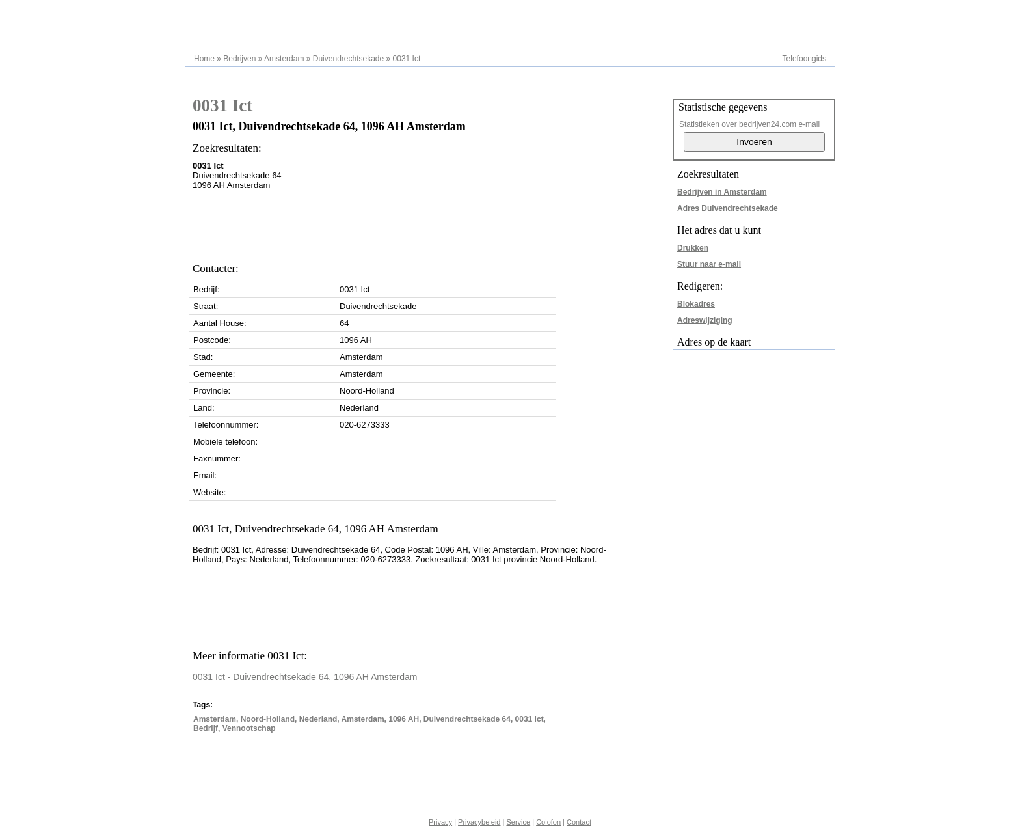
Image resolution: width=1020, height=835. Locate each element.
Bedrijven (239, 58)
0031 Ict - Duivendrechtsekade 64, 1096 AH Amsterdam (305, 677)
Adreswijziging (704, 320)
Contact (579, 822)
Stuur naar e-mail (709, 264)
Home (204, 58)
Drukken (692, 248)
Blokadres (696, 303)
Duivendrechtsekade (348, 58)
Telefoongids (804, 58)
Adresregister (803, 14)
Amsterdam (284, 58)
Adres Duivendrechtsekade (727, 208)
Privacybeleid (479, 822)
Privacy (440, 822)
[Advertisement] (429, 222)
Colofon (548, 822)
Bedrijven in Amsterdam (722, 192)
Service (518, 822)
